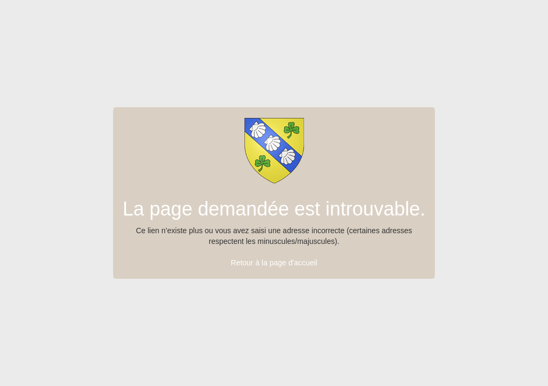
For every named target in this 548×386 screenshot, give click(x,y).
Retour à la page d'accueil (274, 262)
